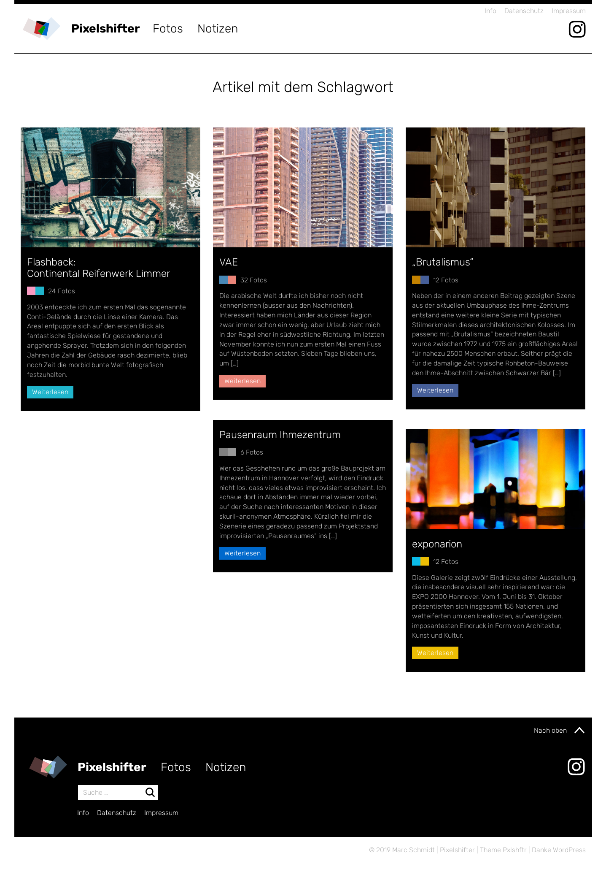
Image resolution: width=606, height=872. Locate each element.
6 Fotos (251, 452)
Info (490, 11)
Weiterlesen (50, 392)
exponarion (437, 544)
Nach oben (560, 730)
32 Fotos (253, 280)
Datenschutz (524, 11)
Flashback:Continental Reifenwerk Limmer (98, 267)
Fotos (168, 28)
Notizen (217, 28)
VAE (228, 262)
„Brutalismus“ (443, 262)
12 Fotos (445, 280)
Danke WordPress (559, 850)
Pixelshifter (105, 28)
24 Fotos (61, 291)
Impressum (569, 11)
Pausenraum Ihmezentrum (280, 435)
